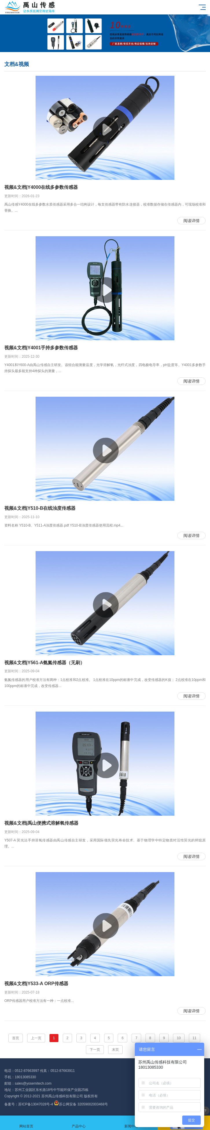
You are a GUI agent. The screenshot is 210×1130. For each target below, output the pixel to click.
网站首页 (26, 1123)
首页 (15, 1038)
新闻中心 (131, 1123)
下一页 (95, 1050)
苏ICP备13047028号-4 (35, 1104)
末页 (115, 1050)
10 (178, 1038)
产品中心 (79, 1123)
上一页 (36, 1038)
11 (194, 1038)
